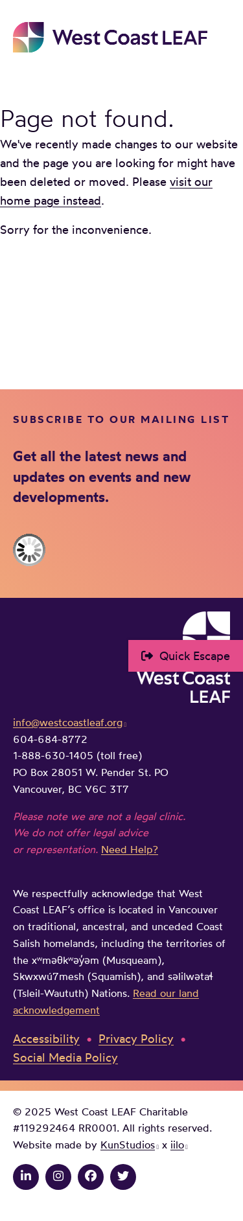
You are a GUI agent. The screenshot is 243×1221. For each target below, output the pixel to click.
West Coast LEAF (110, 37)
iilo (177, 1144)
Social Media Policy (65, 1057)
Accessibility (46, 1038)
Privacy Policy (136, 1038)
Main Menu (221, 37)
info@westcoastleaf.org (67, 722)
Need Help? (129, 849)
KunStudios (127, 1144)
